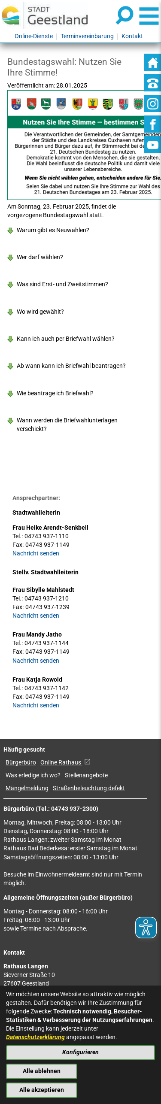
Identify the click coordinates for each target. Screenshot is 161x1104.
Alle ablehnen (42, 1071)
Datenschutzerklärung (35, 1037)
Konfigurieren (80, 1052)
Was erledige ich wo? (33, 775)
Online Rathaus (65, 762)
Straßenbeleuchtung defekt (89, 788)
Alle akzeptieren (41, 1090)
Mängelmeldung (27, 788)
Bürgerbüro (21, 762)
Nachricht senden (35, 553)
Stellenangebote (86, 775)
